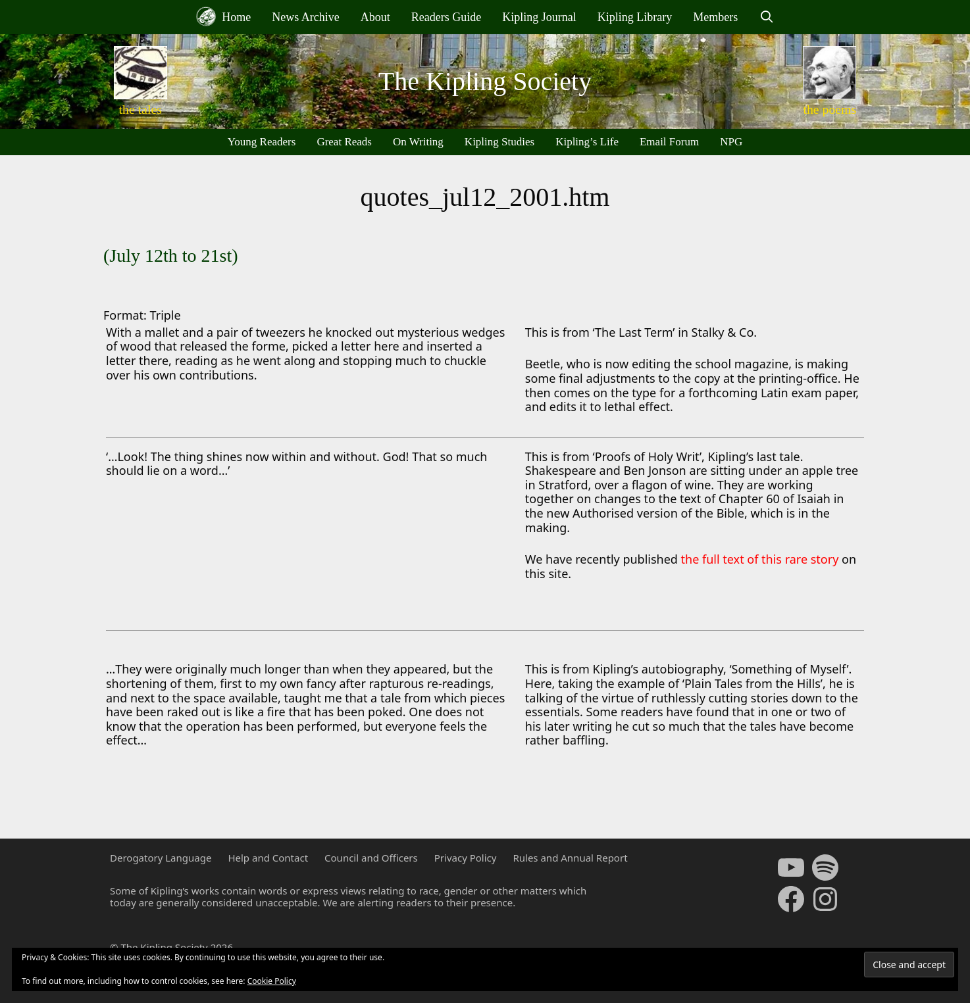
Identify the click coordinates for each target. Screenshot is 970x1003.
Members (715, 17)
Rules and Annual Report (570, 857)
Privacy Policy (465, 857)
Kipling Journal (539, 17)
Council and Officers (371, 857)
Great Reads (344, 141)
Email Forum (669, 141)
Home (223, 16)
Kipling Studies (499, 141)
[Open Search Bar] (766, 17)
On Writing (418, 141)
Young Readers (262, 141)
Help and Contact (268, 857)
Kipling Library (635, 17)
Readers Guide (446, 17)
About (375, 17)
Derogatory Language (160, 857)
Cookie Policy (271, 981)
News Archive (305, 17)
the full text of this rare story (761, 559)
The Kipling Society (485, 81)
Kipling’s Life (587, 141)
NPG (731, 141)
